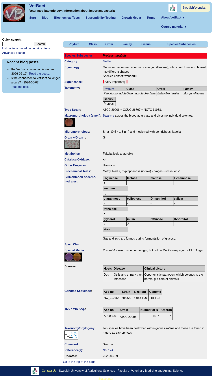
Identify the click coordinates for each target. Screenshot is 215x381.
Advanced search (13, 52)
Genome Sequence (77, 290)
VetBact (37, 5)
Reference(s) (73, 350)
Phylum (74, 44)
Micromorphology (76, 131)
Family (127, 44)
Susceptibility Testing (101, 17)
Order (109, 44)
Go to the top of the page (79, 361)
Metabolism (72, 153)
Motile (107, 61)
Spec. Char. (72, 244)
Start (32, 17)
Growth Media (131, 17)
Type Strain (72, 109)
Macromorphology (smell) (82, 115)
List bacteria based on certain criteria (26, 48)
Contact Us (49, 370)
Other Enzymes (75, 165)
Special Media (74, 250)
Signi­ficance (73, 81)
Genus (146, 44)
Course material (174, 26)
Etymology (71, 67)
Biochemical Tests (67, 17)
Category (70, 61)
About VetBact (173, 17)
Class (93, 44)
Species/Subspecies (181, 44)
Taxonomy (71, 87)
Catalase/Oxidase (76, 159)
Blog (45, 17)
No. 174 (108, 350)
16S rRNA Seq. (74, 309)
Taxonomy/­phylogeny (79, 328)
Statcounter (105, 378)
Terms (151, 17)
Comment (71, 344)
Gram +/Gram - (74, 137)
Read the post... (39, 73)
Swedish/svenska (194, 7)
